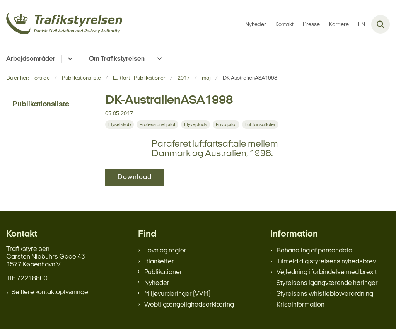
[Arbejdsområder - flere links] (69, 59)
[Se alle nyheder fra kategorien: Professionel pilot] (157, 124)
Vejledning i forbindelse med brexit (327, 272)
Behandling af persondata (314, 250)
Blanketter (159, 261)
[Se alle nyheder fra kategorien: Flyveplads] (195, 124)
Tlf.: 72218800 (27, 278)
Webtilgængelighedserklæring (189, 305)
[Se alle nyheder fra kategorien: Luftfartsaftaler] (260, 124)
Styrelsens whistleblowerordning (325, 294)
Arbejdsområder (30, 59)
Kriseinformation (300, 305)
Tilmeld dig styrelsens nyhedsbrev (326, 261)
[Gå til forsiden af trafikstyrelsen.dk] (61, 24)
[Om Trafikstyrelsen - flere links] (158, 59)
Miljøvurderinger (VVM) (177, 294)
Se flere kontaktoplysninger (51, 292)
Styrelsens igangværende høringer (327, 283)
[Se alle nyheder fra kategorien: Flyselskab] (119, 124)
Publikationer (163, 272)
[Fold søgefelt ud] (380, 24)
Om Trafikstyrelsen (117, 59)
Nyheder (156, 283)
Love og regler (165, 250)
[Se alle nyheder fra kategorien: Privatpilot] (226, 124)
